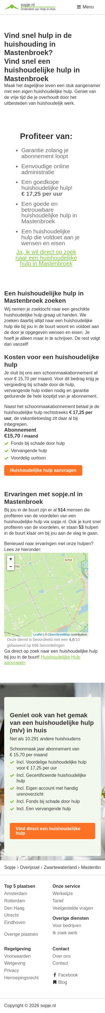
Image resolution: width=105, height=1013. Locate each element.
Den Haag (14, 908)
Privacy (11, 970)
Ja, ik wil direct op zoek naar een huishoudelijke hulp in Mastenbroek (46, 258)
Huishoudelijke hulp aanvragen (43, 470)
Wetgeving (14, 963)
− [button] (10, 566)
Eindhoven (14, 922)
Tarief (58, 900)
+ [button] (10, 559)
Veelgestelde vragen (73, 908)
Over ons (62, 956)
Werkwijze (63, 893)
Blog (62, 982)
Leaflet (38, 634)
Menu (85, 6)
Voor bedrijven (67, 925)
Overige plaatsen (21, 934)
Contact (60, 963)
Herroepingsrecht (21, 977)
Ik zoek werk (65, 932)
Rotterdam (14, 900)
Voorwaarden (17, 956)
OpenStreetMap (59, 634)
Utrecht (11, 915)
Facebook (67, 975)
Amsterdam (15, 893)
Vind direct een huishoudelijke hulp (48, 831)
